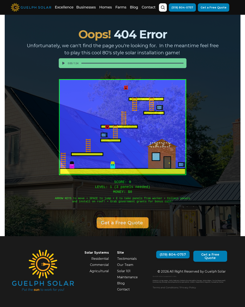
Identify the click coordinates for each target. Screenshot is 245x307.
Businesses (86, 7)
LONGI (192, 282)
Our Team (125, 265)
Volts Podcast (174, 280)
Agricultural (99, 271)
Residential (100, 259)
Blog (134, 7)
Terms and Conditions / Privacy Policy (174, 287)
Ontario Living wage (160, 280)
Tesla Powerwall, (219, 280)
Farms (120, 7)
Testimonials (127, 259)
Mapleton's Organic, (203, 282)
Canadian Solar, (217, 282)
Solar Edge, (207, 280)
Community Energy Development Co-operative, (171, 282)
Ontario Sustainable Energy (191, 280)
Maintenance (127, 277)
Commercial (99, 265)
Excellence (64, 7)
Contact (148, 7)
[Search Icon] (163, 7)
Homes (105, 7)
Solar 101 (123, 271)
